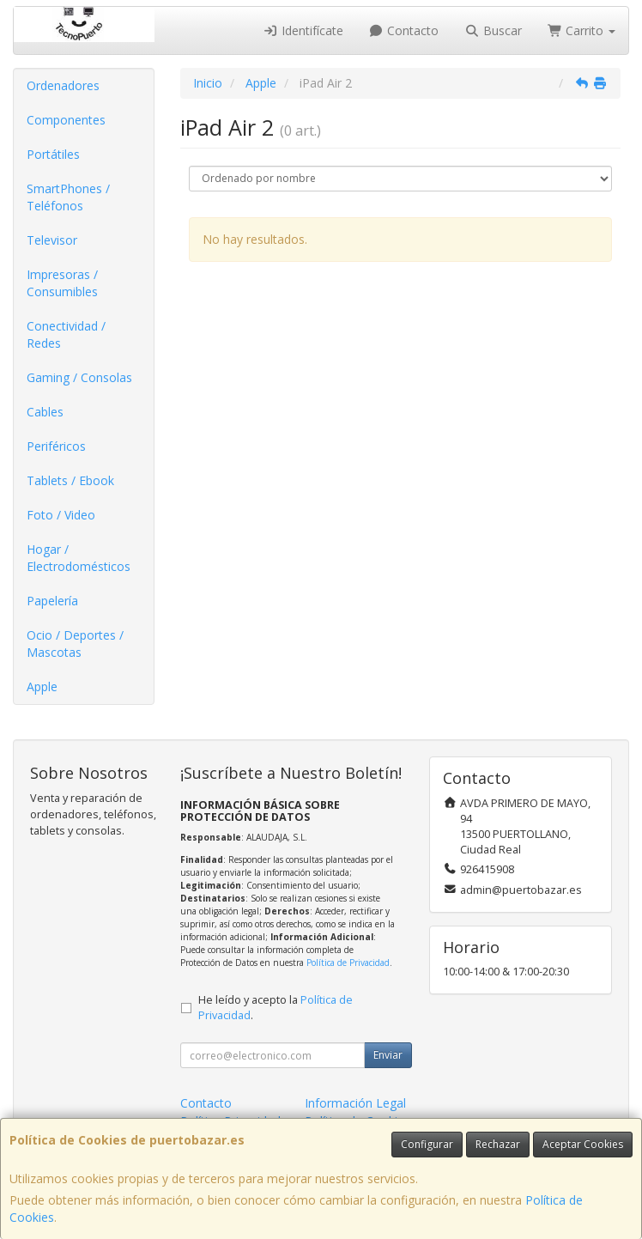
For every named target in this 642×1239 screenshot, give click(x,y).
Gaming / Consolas (79, 377)
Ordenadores (63, 85)
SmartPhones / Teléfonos (68, 197)
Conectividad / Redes (66, 334)
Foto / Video (61, 515)
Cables (45, 412)
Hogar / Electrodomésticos (78, 557)
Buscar (493, 30)
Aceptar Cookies (582, 1144)
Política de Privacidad (348, 963)
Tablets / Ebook (70, 480)
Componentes (66, 120)
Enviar (388, 1055)
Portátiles (53, 154)
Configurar (427, 1144)
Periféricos (56, 446)
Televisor (52, 240)
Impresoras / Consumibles (62, 283)
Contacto (404, 30)
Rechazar (497, 1144)
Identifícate (303, 30)
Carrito (582, 30)
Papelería (52, 600)
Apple (42, 686)
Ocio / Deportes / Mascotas (75, 643)
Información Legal (355, 1103)
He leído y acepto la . (275, 1008)
